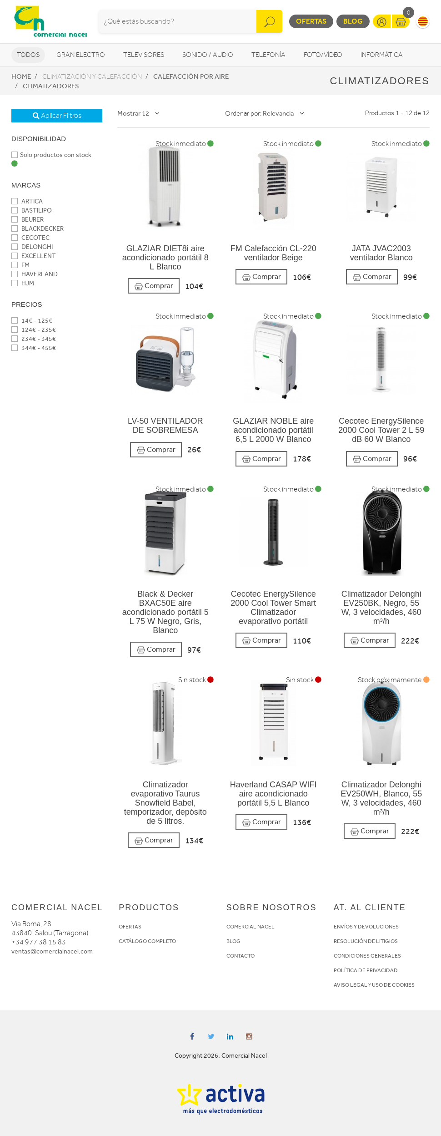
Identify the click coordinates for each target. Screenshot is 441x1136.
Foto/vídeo (323, 55)
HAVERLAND (34, 274)
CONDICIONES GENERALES (367, 956)
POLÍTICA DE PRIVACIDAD (366, 970)
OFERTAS (130, 926)
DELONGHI (32, 247)
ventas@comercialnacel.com (52, 951)
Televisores (143, 55)
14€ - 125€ (31, 321)
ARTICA (27, 201)
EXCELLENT (33, 256)
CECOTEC (30, 238)
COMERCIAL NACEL (250, 926)
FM (20, 265)
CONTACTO (240, 956)
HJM (22, 283)
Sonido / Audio (207, 55)
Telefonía (268, 55)
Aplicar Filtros (57, 116)
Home (21, 76)
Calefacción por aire (191, 76)
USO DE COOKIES (393, 985)
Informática (382, 55)
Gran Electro (80, 55)
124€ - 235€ (33, 330)
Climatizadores (51, 86)
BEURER (27, 219)
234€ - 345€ (33, 339)
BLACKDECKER (37, 229)
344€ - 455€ (33, 348)
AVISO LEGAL (350, 985)
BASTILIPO (31, 210)
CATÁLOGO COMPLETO (147, 941)
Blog (353, 21)
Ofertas (311, 21)
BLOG (233, 941)
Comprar (153, 286)
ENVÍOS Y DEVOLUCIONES (366, 926)
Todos (28, 55)
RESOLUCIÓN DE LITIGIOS (366, 941)
